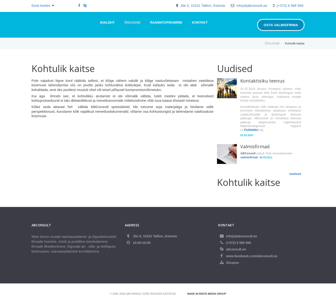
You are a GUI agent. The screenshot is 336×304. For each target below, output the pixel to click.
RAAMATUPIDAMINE (166, 22)
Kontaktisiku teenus (262, 81)
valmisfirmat (249, 157)
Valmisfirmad (255, 146)
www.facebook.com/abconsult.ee (251, 256)
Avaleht (107, 22)
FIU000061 (251, 130)
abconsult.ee (236, 249)
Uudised (295, 174)
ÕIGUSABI (132, 22)
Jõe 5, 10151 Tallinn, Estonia (202, 5)
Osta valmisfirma (281, 25)
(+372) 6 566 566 (289, 5)
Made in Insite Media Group (206, 293)
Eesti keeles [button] (43, 5)
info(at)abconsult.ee (251, 5)
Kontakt (199, 22)
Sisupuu (232, 262)
